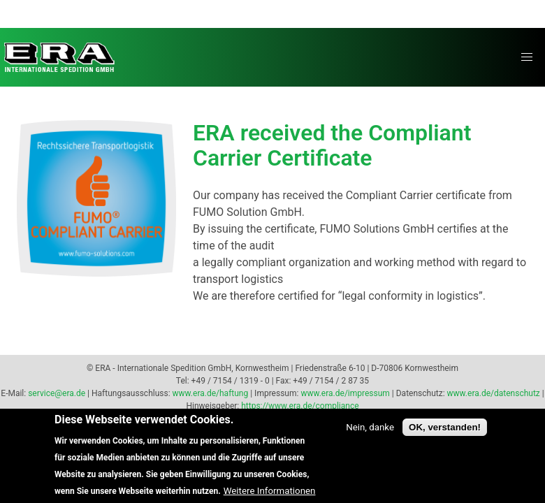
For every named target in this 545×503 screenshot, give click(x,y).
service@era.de (56, 393)
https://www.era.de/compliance (299, 406)
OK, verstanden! (445, 436)
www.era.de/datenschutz (493, 393)
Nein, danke (370, 436)
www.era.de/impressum (344, 393)
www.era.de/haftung (211, 393)
